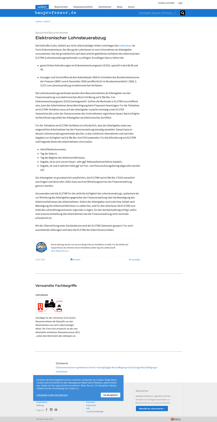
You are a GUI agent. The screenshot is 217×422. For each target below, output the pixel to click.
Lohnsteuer (62, 371)
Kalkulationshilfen (83, 6)
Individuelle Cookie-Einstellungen (52, 395)
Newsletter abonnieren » (152, 408)
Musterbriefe (61, 6)
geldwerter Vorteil (86, 367)
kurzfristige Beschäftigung (142, 367)
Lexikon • (39, 21)
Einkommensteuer (65, 367)
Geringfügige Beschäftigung (112, 367)
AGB (88, 408)
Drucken (75, 259)
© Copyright (134, 259)
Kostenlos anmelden (166, 3)
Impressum (90, 402)
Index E (47, 21)
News (120, 6)
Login (180, 3)
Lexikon (42, 7)
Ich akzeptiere (110, 395)
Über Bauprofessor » (60, 250)
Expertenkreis (41, 402)
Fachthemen (104, 6)
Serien (131, 6)
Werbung (40, 405)
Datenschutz (91, 405)
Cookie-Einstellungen (95, 411)
